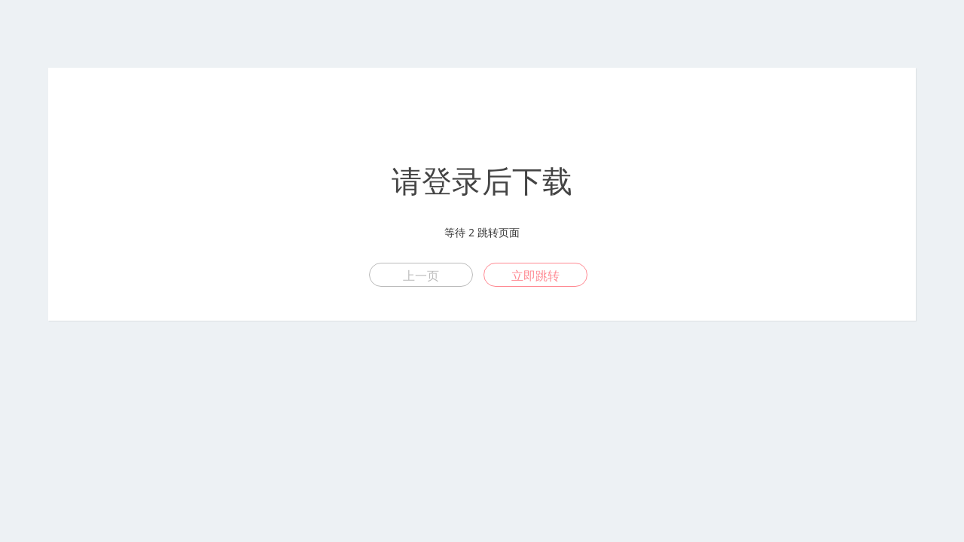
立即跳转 (535, 275)
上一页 (421, 275)
